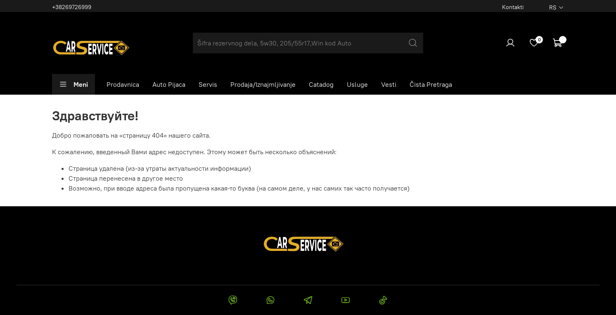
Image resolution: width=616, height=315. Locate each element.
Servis (208, 84)
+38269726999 (71, 7)
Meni (73, 84)
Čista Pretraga (431, 84)
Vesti (388, 84)
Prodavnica (123, 84)
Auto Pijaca (168, 84)
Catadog (321, 84)
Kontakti (513, 7)
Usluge (357, 84)
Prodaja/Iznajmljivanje (263, 84)
